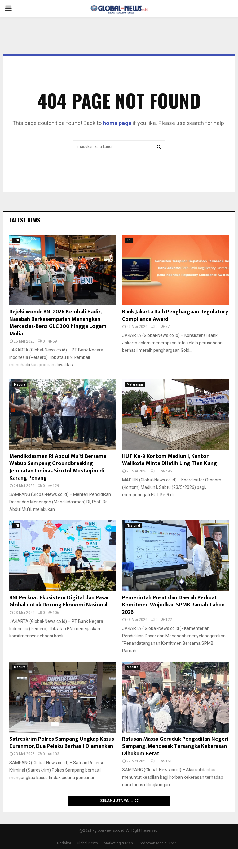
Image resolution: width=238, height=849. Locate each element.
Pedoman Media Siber (157, 843)
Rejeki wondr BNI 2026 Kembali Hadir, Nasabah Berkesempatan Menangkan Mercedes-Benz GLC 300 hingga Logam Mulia (58, 322)
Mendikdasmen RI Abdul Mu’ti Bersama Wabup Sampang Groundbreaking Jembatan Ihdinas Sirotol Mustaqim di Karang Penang (57, 467)
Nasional (133, 525)
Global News (87, 843)
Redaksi (64, 843)
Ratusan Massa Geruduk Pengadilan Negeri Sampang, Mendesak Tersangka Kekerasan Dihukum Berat (175, 746)
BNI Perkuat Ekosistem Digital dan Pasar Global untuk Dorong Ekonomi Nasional (59, 601)
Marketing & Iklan (118, 843)
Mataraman (135, 384)
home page (117, 123)
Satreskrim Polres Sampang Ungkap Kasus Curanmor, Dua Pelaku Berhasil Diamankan (61, 743)
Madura (19, 384)
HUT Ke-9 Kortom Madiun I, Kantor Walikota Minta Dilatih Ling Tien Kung (169, 460)
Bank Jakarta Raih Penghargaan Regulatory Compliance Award (175, 315)
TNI (16, 240)
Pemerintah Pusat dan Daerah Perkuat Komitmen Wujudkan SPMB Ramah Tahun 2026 (173, 605)
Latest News (24, 220)
